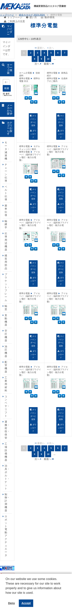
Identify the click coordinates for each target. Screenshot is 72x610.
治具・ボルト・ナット (7, 477)
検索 (6, 88)
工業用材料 (6, 384)
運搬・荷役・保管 (7, 429)
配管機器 (6, 367)
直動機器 (6, 320)
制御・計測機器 (7, 502)
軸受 (6, 308)
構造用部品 (6, 262)
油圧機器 (6, 351)
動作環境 (50, 17)
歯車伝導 (6, 210)
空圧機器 (6, 335)
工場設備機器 (6, 451)
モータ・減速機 (7, 150)
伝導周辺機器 (6, 241)
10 (48, 59)
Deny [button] (11, 603)
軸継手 (6, 224)
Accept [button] (26, 603)
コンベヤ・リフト (7, 406)
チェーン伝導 (6, 172)
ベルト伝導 (6, 193)
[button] (6, 595)
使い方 (33, 17)
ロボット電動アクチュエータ (6, 536)
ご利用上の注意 (16, 21)
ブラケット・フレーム (7, 287)
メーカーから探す (9, 109)
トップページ (14, 17)
